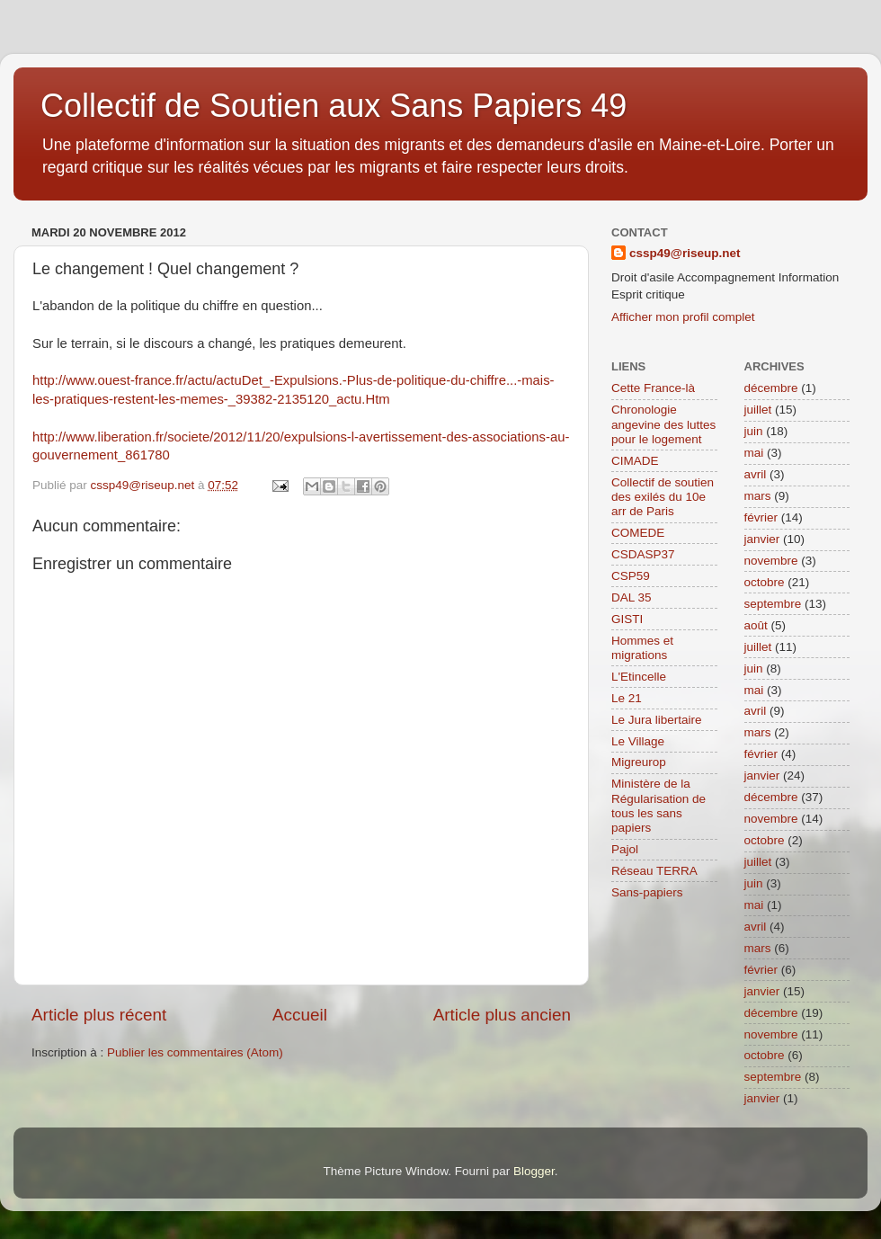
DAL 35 (631, 597)
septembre (773, 604)
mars (757, 496)
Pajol (624, 849)
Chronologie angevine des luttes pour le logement (663, 424)
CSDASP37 (643, 554)
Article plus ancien (502, 1014)
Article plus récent (98, 1014)
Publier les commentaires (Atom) (195, 1052)
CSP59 (630, 576)
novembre (771, 560)
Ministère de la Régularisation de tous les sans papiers (658, 805)
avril (755, 474)
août (756, 625)
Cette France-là (653, 388)
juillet (758, 409)
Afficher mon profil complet (683, 317)
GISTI (627, 619)
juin (753, 431)
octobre (764, 582)
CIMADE (635, 461)
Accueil (299, 1014)
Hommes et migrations (642, 648)
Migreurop (638, 762)
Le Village (637, 741)
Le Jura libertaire (656, 719)
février (761, 517)
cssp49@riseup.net (684, 253)
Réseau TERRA (654, 871)
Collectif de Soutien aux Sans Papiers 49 (333, 105)
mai (754, 452)
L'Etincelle (638, 676)
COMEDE (637, 532)
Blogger (534, 1171)
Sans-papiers (647, 892)
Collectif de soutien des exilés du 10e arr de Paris (662, 497)
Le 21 (626, 698)
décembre (771, 388)
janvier (762, 539)
